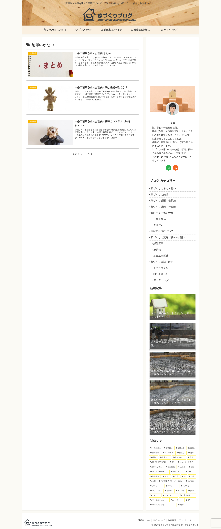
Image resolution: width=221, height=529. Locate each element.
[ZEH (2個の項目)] (190, 472)
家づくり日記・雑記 (162, 261)
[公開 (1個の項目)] (153, 481)
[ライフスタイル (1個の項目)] (159, 500)
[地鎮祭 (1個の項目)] (168, 491)
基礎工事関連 (161, 255)
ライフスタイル (159, 268)
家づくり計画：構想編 (163, 200)
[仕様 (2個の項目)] (176, 476)
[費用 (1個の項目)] (191, 491)
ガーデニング (161, 280)
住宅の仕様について (162, 231)
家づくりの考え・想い (163, 188)
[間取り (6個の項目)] (181, 453)
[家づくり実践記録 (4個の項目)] (158, 462)
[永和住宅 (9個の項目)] (168, 448)
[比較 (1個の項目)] (192, 476)
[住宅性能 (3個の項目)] (170, 467)
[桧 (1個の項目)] (184, 476)
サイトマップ (159, 520)
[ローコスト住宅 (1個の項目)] (162, 505)
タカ (172, 123)
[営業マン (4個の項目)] (165, 457)
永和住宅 (158, 225)
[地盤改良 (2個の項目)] (155, 476)
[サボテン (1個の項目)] (171, 486)
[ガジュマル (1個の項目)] (170, 495)
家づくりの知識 (159, 194)
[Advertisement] (82, 176)
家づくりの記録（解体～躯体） (168, 237)
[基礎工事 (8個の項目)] (180, 448)
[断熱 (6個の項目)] (153, 457)
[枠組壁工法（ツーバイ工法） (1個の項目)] (171, 481)
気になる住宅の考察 (162, 212)
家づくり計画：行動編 (163, 206)
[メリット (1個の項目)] (156, 486)
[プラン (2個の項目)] (166, 476)
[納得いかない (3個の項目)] (156, 467)
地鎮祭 (157, 249)
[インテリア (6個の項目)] (169, 453)
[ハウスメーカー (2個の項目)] (159, 472)
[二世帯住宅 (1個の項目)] (187, 495)
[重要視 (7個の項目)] (191, 448)
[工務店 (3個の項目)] (182, 467)
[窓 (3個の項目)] (172, 462)
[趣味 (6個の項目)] (191, 453)
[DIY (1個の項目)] (190, 500)
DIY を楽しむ (160, 274)
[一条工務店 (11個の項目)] (155, 448)
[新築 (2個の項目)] (192, 467)
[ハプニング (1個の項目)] (156, 491)
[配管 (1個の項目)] (186, 505)
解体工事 (158, 243)
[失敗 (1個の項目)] (155, 495)
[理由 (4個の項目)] (191, 457)
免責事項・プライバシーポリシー (182, 520)
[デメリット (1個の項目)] (188, 486)
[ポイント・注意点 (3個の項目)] (186, 462)
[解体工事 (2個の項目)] (176, 472)
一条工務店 (159, 219)
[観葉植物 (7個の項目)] (155, 453)
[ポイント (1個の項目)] (180, 491)
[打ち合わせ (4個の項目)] (179, 457)
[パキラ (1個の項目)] (177, 500)
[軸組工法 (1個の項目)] (190, 481)
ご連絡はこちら (143, 520)
